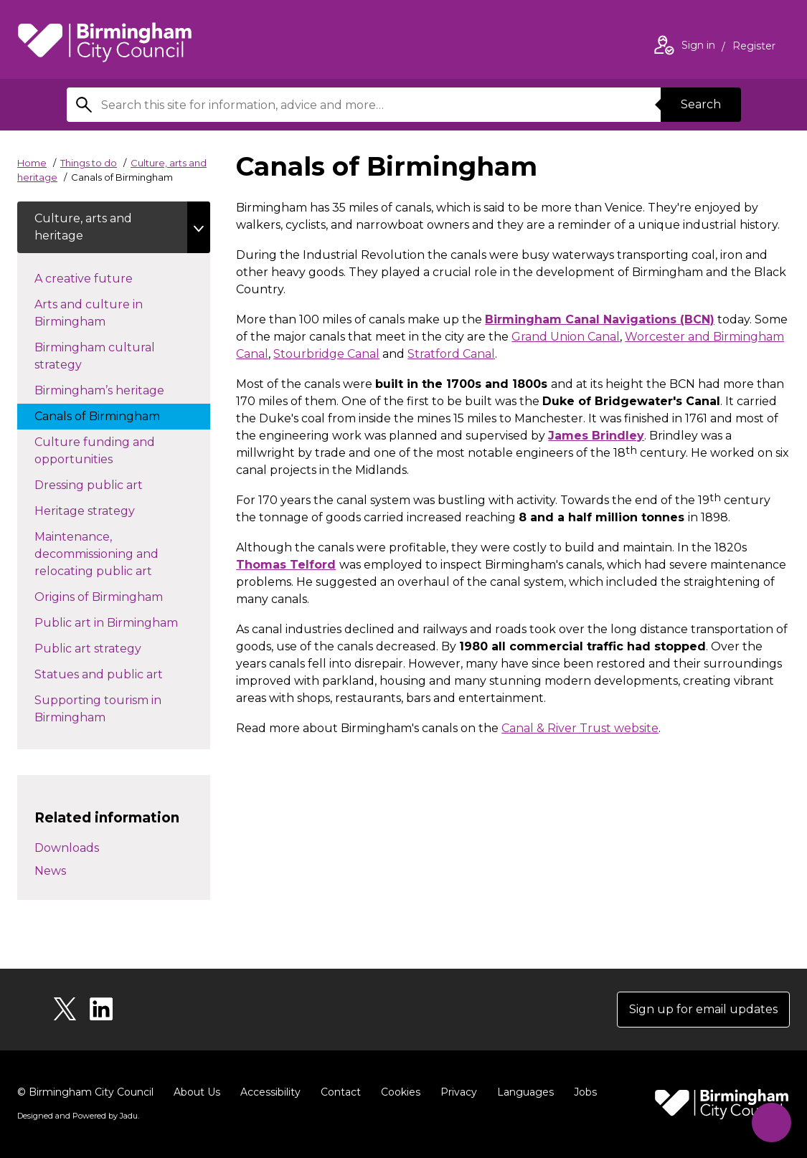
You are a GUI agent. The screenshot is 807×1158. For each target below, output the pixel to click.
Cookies (400, 1092)
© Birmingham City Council (85, 1092)
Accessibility (270, 1092)
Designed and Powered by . (78, 1116)
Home (32, 163)
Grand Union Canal (565, 336)
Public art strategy (102, 647)
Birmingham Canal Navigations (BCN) (599, 319)
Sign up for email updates (703, 1009)
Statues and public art (113, 673)
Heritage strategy (99, 510)
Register (753, 47)
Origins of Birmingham (113, 596)
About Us (197, 1092)
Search (701, 104)
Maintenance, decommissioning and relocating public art (107, 554)
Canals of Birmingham (111, 415)
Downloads (66, 848)
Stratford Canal (451, 354)
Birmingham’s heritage (113, 389)
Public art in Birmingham (120, 622)
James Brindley (596, 435)
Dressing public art (102, 484)
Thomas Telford (286, 564)
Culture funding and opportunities (94, 450)
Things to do (88, 163)
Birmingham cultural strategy (94, 356)
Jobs (585, 1092)
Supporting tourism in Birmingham (97, 708)
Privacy (458, 1092)
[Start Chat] (771, 1122)
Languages (525, 1092)
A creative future (97, 277)
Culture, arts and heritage (83, 227)
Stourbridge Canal (326, 354)
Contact (341, 1092)
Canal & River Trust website (580, 728)
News (50, 871)
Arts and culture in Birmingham (88, 313)
